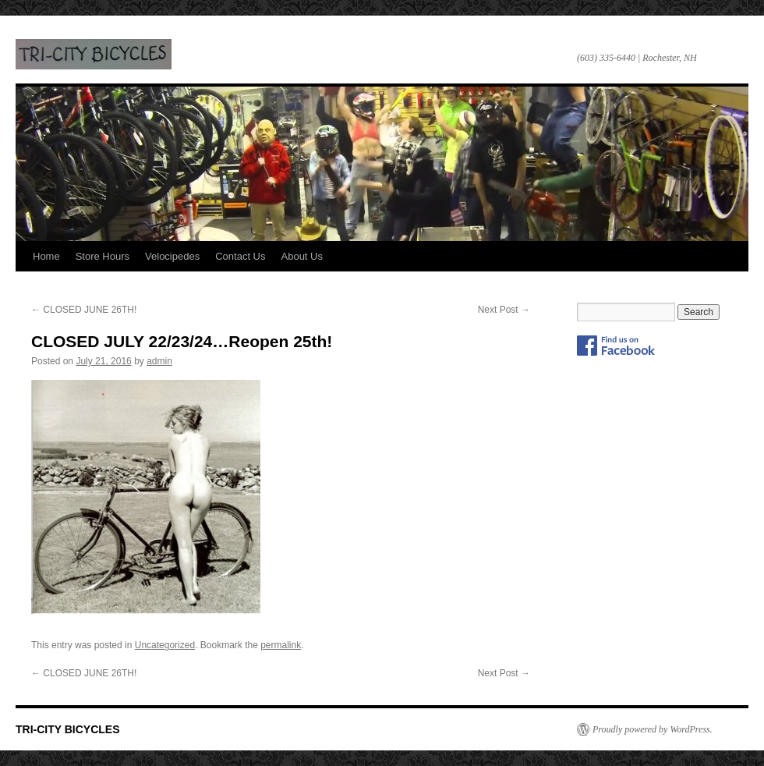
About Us (302, 256)
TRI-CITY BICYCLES (94, 54)
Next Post (504, 309)
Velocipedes (172, 256)
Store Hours (102, 256)
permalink (280, 645)
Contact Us (240, 256)
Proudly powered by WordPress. (652, 729)
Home (46, 256)
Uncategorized (165, 645)
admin (159, 361)
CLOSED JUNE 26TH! (83, 309)
